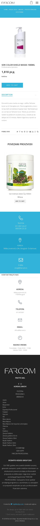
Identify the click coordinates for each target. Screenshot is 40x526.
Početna (20, 391)
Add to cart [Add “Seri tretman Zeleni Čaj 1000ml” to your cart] (20, 201)
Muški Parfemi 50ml (9, 443)
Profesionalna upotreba (9, 67)
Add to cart (12, 85)
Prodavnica (20, 394)
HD (4, 417)
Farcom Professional (20, 454)
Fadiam (5, 412)
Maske (21, 9)
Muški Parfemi (7, 441)
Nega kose (13, 9)
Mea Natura (7, 421)
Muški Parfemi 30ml (9, 445)
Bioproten (6, 405)
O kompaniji (20, 448)
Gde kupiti (20, 451)
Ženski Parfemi (8, 433)
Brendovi (20, 397)
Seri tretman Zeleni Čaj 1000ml (20, 194)
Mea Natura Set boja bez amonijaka (15, 424)
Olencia (5, 426)
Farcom (5, 414)
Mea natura (6, 419)
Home (6, 9)
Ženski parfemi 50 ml (10, 436)
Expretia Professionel (10, 410)
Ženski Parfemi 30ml (10, 438)
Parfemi (5, 431)
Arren (4, 402)
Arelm (5, 400)
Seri (4, 429)
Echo (4, 407)
